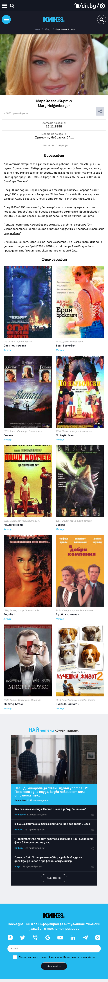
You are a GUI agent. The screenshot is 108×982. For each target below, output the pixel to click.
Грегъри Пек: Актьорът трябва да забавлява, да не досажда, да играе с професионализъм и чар (48, 859)
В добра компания (67, 614)
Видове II (9, 614)
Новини (18, 829)
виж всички (54, 877)
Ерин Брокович (65, 345)
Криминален (86, 431)
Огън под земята (15, 345)
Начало (37, 29)
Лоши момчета (13, 525)
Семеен (91, 700)
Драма (20, 341)
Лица (17, 866)
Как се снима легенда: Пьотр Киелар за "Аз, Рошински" (50, 809)
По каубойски (65, 435)
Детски (82, 700)
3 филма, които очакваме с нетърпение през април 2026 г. (52, 824)
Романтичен (35, 431)
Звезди (47, 29)
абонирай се (54, 966)
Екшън (12, 341)
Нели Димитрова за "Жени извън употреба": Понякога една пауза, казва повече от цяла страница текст (51, 792)
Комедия (74, 431)
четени (47, 730)
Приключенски (69, 700)
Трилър (28, 341)
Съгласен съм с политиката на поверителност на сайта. (57, 957)
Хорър (73, 520)
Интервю (20, 800)
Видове (60, 525)
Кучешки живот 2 (67, 704)
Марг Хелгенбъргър (65, 29)
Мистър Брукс (13, 704)
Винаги (8, 435)
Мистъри (36, 700)
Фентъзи (22, 431)
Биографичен (77, 341)
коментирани (67, 730)
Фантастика (84, 520)
